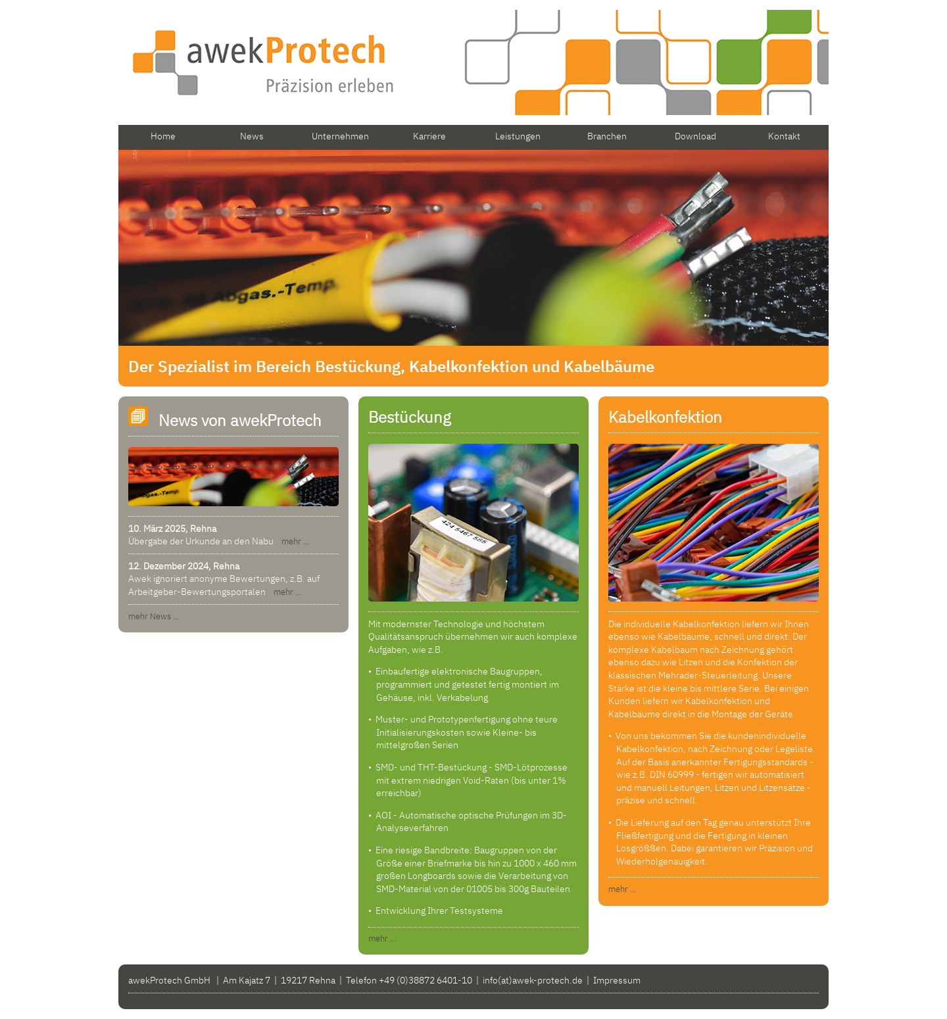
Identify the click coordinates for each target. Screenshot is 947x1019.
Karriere (429, 136)
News (252, 136)
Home (163, 136)
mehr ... (292, 541)
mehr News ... (153, 616)
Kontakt (784, 136)
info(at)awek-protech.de (533, 980)
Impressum (617, 980)
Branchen (607, 136)
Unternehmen (340, 136)
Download (695, 136)
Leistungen (518, 136)
